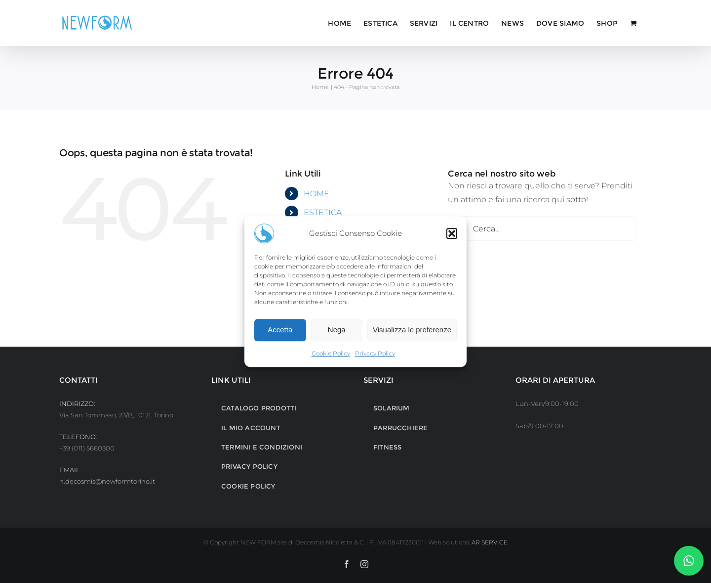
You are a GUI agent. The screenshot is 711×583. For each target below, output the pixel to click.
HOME (316, 193)
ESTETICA (323, 212)
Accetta (280, 329)
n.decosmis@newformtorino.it (107, 481)
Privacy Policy (375, 353)
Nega (337, 329)
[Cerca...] (541, 228)
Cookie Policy (331, 353)
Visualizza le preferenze (412, 329)
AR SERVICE (490, 542)
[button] (452, 233)
